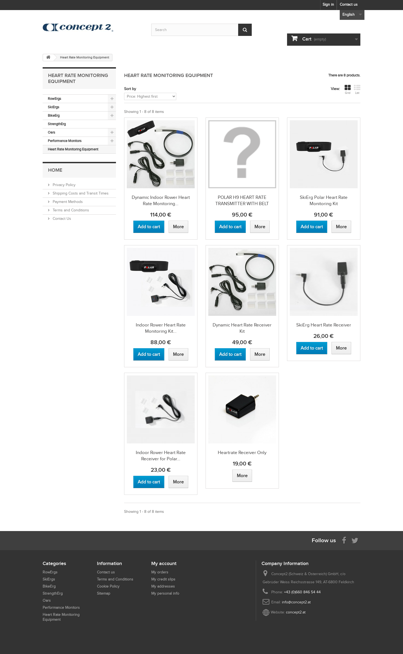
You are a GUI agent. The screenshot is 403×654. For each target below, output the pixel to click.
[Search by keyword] (201, 30)
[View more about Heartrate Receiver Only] (242, 476)
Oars (51, 132)
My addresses (163, 586)
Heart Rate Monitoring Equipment (73, 149)
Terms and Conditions (70, 210)
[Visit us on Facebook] (344, 540)
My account (164, 563)
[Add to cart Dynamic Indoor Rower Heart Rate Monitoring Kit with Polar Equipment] (148, 227)
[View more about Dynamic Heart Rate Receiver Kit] (260, 354)
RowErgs (54, 99)
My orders (159, 572)
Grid (348, 89)
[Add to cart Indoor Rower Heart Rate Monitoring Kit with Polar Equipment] (148, 354)
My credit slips (163, 579)
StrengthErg (57, 124)
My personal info (165, 593)
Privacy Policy (63, 185)
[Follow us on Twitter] (354, 540)
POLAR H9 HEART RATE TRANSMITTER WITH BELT (242, 200)
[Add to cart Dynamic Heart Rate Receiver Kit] (230, 354)
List (357, 89)
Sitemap (103, 593)
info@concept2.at (296, 602)
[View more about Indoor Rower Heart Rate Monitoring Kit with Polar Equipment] (178, 354)
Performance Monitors (64, 141)
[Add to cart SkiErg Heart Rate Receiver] (311, 348)
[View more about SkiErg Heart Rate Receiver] (341, 348)
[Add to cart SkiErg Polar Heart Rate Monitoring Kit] (311, 227)
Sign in (328, 4)
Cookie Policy (108, 586)
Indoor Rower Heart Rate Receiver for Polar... (161, 455)
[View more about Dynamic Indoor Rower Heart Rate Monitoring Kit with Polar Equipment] (178, 227)
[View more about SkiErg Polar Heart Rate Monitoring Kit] (341, 227)
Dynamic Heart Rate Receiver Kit (242, 328)
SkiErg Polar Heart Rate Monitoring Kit (324, 200)
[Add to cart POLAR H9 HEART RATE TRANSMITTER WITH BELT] (230, 227)
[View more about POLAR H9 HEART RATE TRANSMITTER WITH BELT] (260, 227)
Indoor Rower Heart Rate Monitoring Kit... (161, 328)
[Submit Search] (245, 30)
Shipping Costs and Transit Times (80, 193)
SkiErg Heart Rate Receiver (323, 325)
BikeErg (53, 115)
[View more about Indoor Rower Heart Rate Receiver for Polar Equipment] (178, 482)
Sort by (130, 89)
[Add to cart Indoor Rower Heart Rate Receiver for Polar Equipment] (148, 482)
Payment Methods (67, 202)
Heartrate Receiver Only (242, 452)
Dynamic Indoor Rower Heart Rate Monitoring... (161, 200)
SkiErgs (53, 107)
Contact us (349, 4)
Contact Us (61, 219)
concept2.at (296, 612)
